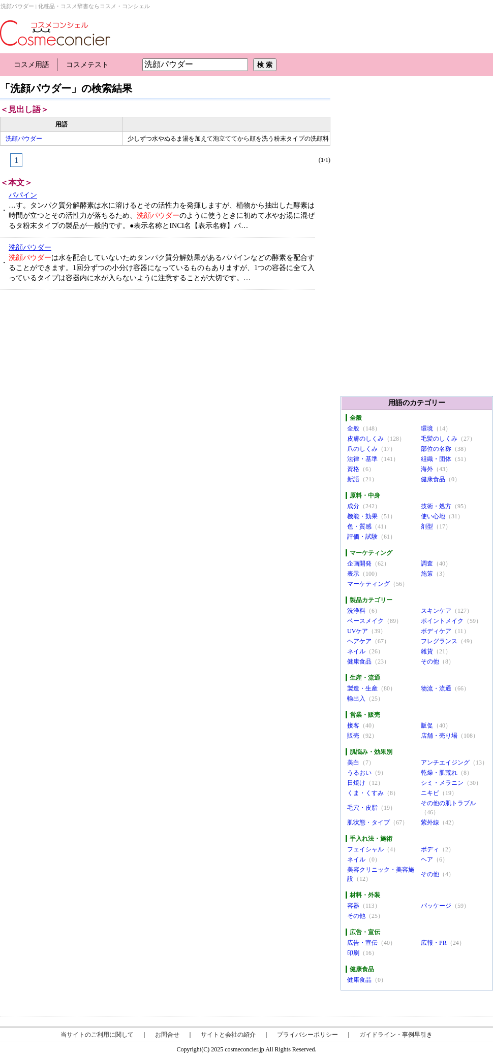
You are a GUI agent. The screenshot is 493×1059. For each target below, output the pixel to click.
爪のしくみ (362, 448)
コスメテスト (87, 65)
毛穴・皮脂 (362, 807)
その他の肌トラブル (448, 803)
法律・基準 (362, 458)
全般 (353, 428)
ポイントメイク (442, 620)
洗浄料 (356, 610)
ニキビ (430, 793)
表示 (353, 573)
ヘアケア (359, 641)
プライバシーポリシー (307, 1034)
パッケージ (436, 905)
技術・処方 (436, 506)
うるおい (359, 772)
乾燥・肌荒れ (439, 772)
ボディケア (436, 631)
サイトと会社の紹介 (228, 1034)
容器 (353, 905)
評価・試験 (362, 536)
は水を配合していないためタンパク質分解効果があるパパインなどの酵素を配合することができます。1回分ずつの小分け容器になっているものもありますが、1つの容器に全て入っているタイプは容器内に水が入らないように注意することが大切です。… (162, 268)
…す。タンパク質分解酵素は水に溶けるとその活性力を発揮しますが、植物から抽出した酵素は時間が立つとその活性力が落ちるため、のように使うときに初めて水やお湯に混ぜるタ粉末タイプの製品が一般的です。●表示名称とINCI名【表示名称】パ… (162, 215)
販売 (353, 735)
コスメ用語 (31, 65)
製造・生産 (362, 688)
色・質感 (359, 526)
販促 (427, 725)
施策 (427, 573)
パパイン (23, 195)
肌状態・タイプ (368, 822)
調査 (427, 563)
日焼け (356, 782)
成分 (353, 506)
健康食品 (433, 479)
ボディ (430, 849)
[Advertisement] (77, 373)
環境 (427, 428)
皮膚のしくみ (365, 438)
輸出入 (356, 698)
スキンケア (436, 610)
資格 (353, 469)
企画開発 (359, 563)
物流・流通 (436, 688)
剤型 (427, 526)
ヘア (427, 859)
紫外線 (430, 822)
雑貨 (427, 651)
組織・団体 (436, 458)
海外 (427, 469)
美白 (353, 762)
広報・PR (434, 942)
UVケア (357, 631)
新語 (353, 479)
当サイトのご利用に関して (97, 1034)
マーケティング (368, 583)
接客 (353, 725)
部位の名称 (436, 448)
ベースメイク (365, 620)
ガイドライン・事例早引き (396, 1034)
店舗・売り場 (439, 735)
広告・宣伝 (362, 942)
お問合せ (167, 1034)
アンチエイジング (445, 762)
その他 (430, 661)
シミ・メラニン (442, 782)
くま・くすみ (365, 793)
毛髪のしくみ (439, 438)
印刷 (353, 952)
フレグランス (439, 641)
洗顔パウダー (24, 138)
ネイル (356, 651)
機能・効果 (362, 516)
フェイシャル (365, 849)
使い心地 (433, 516)
